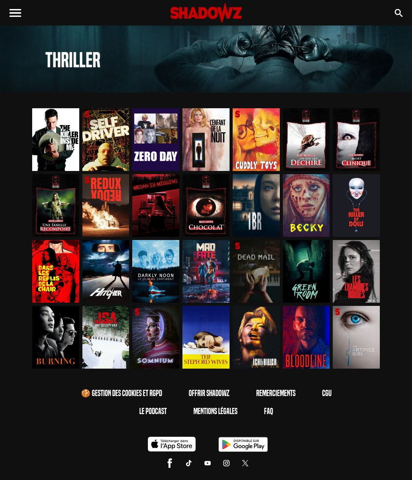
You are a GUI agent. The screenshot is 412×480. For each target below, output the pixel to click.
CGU (327, 393)
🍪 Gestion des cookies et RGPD (121, 393)
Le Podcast (153, 411)
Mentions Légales (215, 411)
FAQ (268, 411)
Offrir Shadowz (209, 393)
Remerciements (275, 393)
